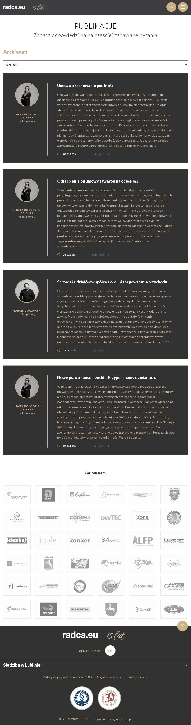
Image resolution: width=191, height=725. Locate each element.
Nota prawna (137, 677)
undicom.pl (122, 719)
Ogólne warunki (109, 677)
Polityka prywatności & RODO (67, 677)
